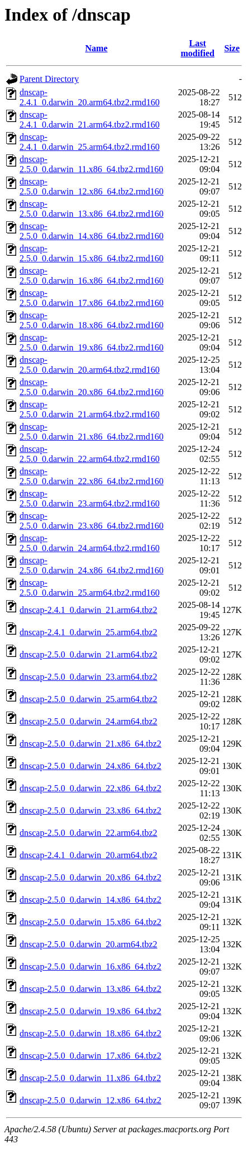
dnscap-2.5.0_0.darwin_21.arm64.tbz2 (89, 654)
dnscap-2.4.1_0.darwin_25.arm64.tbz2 (89, 632)
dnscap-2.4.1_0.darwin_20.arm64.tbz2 (89, 855)
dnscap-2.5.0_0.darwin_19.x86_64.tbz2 (90, 1011)
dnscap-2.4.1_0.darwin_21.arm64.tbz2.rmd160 (90, 119)
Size (232, 48)
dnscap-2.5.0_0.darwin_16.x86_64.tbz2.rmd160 (92, 275)
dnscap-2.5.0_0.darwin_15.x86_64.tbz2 (90, 922)
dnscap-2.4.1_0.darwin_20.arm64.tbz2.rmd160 (90, 97)
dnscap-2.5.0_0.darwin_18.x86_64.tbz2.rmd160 (92, 320)
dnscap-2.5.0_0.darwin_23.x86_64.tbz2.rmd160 (92, 520)
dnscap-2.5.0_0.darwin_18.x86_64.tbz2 (90, 1033)
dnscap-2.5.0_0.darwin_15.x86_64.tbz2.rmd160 (92, 253)
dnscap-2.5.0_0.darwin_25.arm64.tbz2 (89, 699)
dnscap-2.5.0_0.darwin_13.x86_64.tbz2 (90, 989)
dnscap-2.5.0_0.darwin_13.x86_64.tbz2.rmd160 (92, 208)
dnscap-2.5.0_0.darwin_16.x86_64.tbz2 (90, 966)
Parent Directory (49, 79)
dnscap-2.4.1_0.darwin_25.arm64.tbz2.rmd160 (90, 142)
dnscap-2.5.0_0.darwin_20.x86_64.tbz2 (90, 877)
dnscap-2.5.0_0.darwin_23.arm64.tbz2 (89, 676)
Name (96, 48)
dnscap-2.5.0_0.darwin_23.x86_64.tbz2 (90, 810)
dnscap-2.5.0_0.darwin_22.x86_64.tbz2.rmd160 (92, 476)
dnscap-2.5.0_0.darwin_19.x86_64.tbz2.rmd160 (92, 342)
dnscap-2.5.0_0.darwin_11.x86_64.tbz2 (90, 1078)
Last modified (197, 48)
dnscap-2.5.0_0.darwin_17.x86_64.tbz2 (90, 1055)
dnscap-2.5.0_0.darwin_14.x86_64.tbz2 (90, 899)
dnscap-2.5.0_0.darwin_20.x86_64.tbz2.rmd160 (92, 387)
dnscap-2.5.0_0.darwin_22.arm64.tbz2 (89, 833)
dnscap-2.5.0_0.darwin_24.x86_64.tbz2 (90, 766)
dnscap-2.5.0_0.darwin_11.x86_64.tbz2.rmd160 (91, 164)
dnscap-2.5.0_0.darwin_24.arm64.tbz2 (89, 721)
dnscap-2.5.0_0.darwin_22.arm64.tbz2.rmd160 (90, 454)
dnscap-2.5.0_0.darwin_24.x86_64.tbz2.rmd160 (92, 565)
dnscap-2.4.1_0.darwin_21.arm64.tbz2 (89, 610)
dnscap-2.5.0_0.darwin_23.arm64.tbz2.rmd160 (90, 498)
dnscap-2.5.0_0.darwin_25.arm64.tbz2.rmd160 (90, 587)
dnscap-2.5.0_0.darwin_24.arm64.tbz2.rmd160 (90, 543)
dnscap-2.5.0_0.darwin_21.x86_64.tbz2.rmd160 (92, 431)
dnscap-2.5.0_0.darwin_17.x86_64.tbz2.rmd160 (92, 298)
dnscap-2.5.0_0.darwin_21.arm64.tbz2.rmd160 (90, 409)
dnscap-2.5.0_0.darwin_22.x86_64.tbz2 (90, 788)
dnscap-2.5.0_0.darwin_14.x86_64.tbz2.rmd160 (92, 231)
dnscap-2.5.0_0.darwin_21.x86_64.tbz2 (90, 743)
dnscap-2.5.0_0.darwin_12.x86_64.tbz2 (90, 1100)
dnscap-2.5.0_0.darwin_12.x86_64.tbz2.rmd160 (92, 186)
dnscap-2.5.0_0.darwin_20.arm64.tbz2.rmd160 (90, 364)
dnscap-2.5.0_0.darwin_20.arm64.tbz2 (89, 944)
